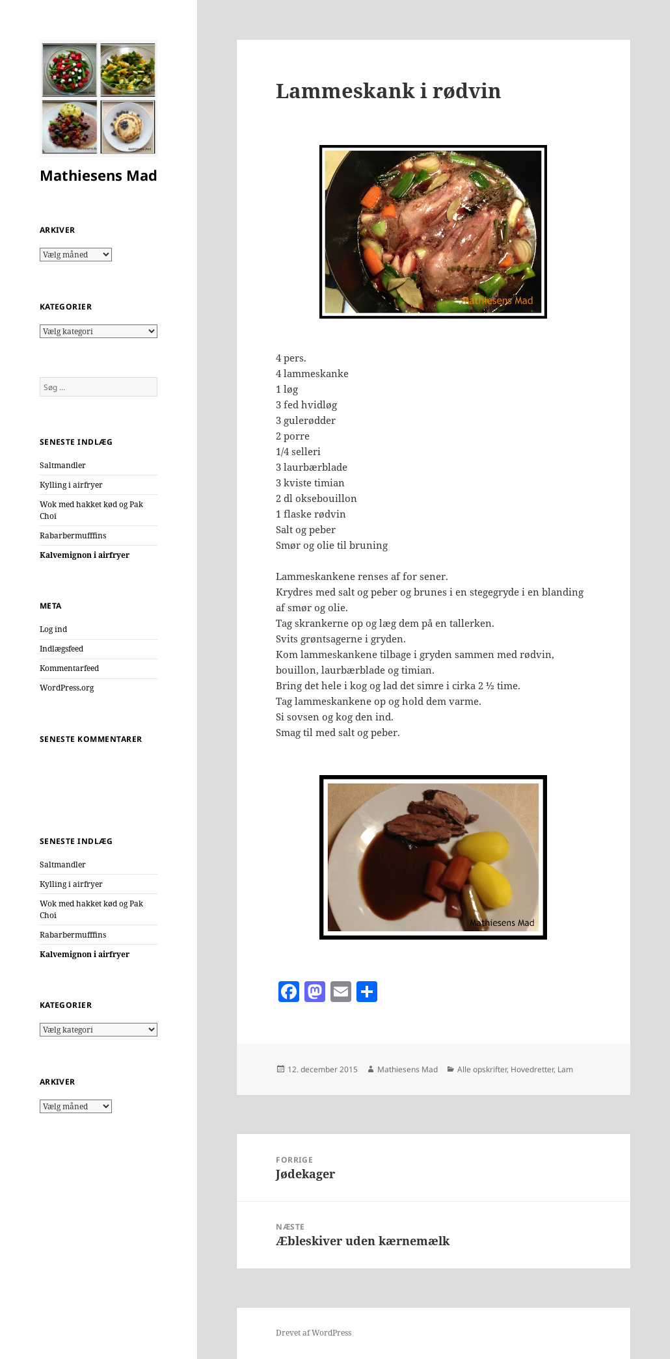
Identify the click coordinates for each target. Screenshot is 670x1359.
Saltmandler (63, 465)
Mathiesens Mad (98, 175)
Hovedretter (532, 1069)
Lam (565, 1069)
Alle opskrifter (482, 1069)
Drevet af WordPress (313, 1332)
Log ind (53, 629)
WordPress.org (67, 687)
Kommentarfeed (69, 668)
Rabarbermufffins (73, 535)
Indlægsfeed (61, 648)
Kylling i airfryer (71, 484)
